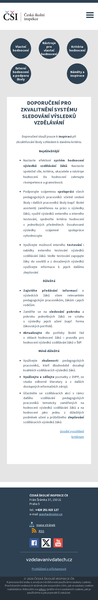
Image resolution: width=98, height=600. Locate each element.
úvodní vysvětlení (72, 431)
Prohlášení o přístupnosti (49, 569)
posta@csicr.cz (50, 514)
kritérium (77, 437)
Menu (90, 15)
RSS (41, 531)
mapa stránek (45, 525)
